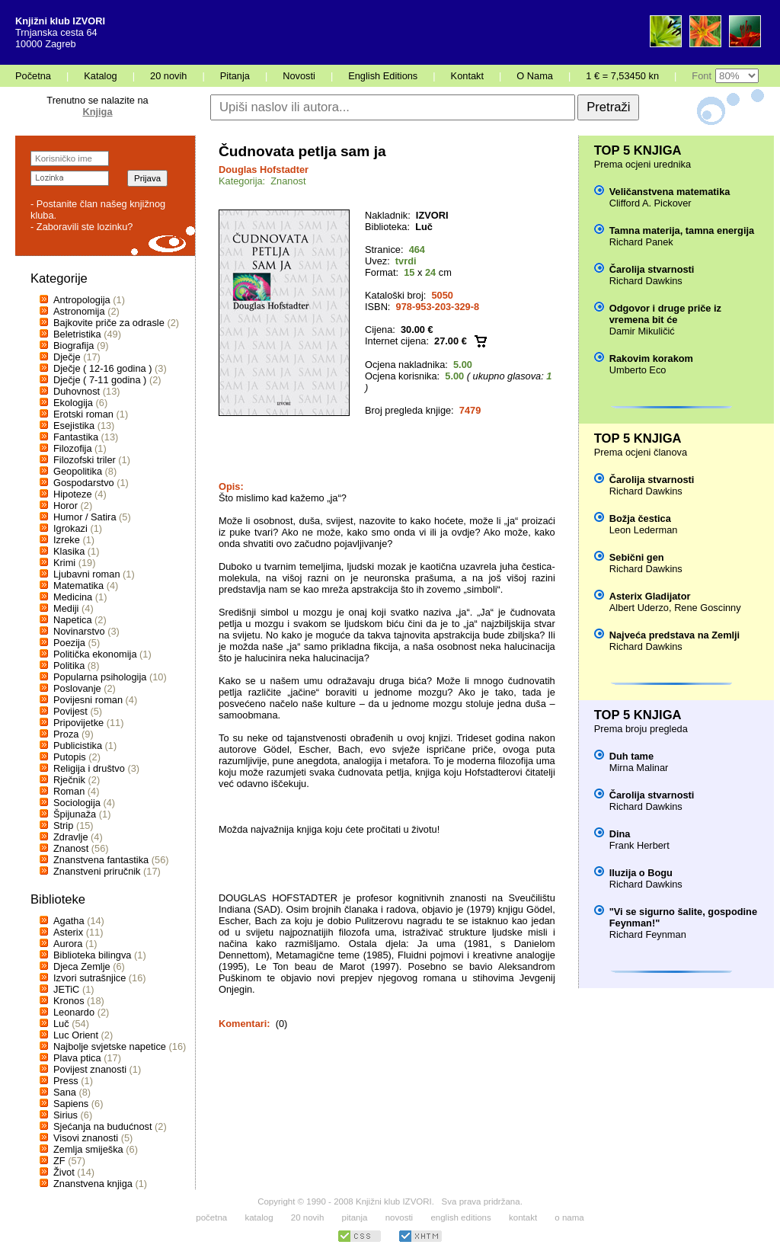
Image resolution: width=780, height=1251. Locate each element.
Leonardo (73, 1012)
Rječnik (69, 779)
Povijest (70, 711)
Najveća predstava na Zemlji (674, 635)
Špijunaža (74, 814)
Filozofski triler (84, 460)
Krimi (64, 562)
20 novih (168, 76)
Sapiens (70, 1103)
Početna (33, 76)
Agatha (69, 920)
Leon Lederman (643, 530)
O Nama (534, 76)
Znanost (70, 848)
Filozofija (72, 448)
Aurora (67, 943)
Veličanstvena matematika (669, 191)
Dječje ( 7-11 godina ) (99, 380)
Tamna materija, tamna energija (681, 230)
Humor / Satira (85, 517)
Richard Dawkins (645, 280)
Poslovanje (77, 688)
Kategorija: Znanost (262, 181)
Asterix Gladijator (650, 596)
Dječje (67, 357)
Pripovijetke (78, 722)
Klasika (69, 551)
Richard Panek (641, 242)
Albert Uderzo (639, 607)
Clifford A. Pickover (650, 203)
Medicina (72, 597)
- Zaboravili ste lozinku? (81, 226)
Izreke (66, 540)
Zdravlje (70, 837)
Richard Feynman (647, 934)
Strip (63, 825)
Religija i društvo (89, 768)
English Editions (382, 76)
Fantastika (75, 437)
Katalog (100, 76)
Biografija (73, 345)
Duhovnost (76, 391)
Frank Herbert (639, 845)
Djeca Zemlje (81, 966)
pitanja (355, 1217)
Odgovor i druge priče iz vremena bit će (665, 313)
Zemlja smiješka (88, 1149)
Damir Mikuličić (642, 331)
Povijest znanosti (89, 1069)
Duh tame (631, 756)
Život (64, 1172)
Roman (69, 791)
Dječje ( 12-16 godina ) (102, 368)
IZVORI (432, 215)
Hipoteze (72, 494)
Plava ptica (77, 1058)
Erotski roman (83, 414)
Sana (64, 1092)
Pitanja (235, 76)
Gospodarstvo (83, 482)
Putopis (69, 757)
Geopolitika (77, 471)
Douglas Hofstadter (263, 169)
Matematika (78, 585)
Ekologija (73, 402)
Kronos (69, 1000)
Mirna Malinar (639, 767)
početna (211, 1217)
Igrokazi (70, 528)
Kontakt (467, 76)
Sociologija (77, 802)
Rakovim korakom (651, 358)
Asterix (68, 932)
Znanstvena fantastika (101, 859)
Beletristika (77, 334)
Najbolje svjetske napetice (109, 1046)
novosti (399, 1217)
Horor (65, 505)
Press (65, 1080)
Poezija (69, 642)
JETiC (66, 989)
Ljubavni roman (86, 574)
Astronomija (79, 311)
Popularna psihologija (99, 677)
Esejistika (73, 425)
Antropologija (81, 300)
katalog (259, 1217)
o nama (569, 1217)
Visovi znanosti (85, 1138)
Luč (61, 1023)
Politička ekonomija (95, 654)
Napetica (72, 620)
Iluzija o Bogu (641, 872)
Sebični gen (636, 557)
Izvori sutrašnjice (89, 978)
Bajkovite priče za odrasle (109, 322)
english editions (460, 1217)
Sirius (65, 1115)
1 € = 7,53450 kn (622, 76)
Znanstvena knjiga (93, 1183)
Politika (69, 665)
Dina (620, 834)
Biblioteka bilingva (92, 955)
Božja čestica (640, 518)
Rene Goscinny (707, 607)
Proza (65, 734)
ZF (59, 1160)
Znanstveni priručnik (97, 871)
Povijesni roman (88, 699)
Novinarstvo (79, 631)
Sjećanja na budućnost (102, 1126)
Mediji (65, 608)
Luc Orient (75, 1035)
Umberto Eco (638, 370)
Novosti (299, 76)
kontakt (523, 1217)
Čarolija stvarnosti (652, 269)
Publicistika (77, 745)
